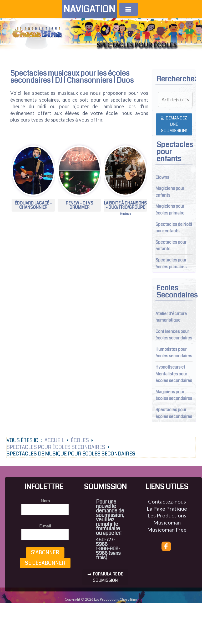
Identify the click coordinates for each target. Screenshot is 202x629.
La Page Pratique (167, 508)
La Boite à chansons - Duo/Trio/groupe (125, 205)
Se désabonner (45, 563)
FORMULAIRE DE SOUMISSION (105, 577)
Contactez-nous (167, 501)
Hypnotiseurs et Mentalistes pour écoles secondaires (173, 374)
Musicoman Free (166, 529)
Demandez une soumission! (174, 124)
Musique (125, 214)
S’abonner (45, 552)
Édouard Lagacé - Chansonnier (33, 205)
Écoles (80, 440)
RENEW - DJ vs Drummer (79, 205)
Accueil (54, 440)
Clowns (162, 177)
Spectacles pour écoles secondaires (56, 447)
